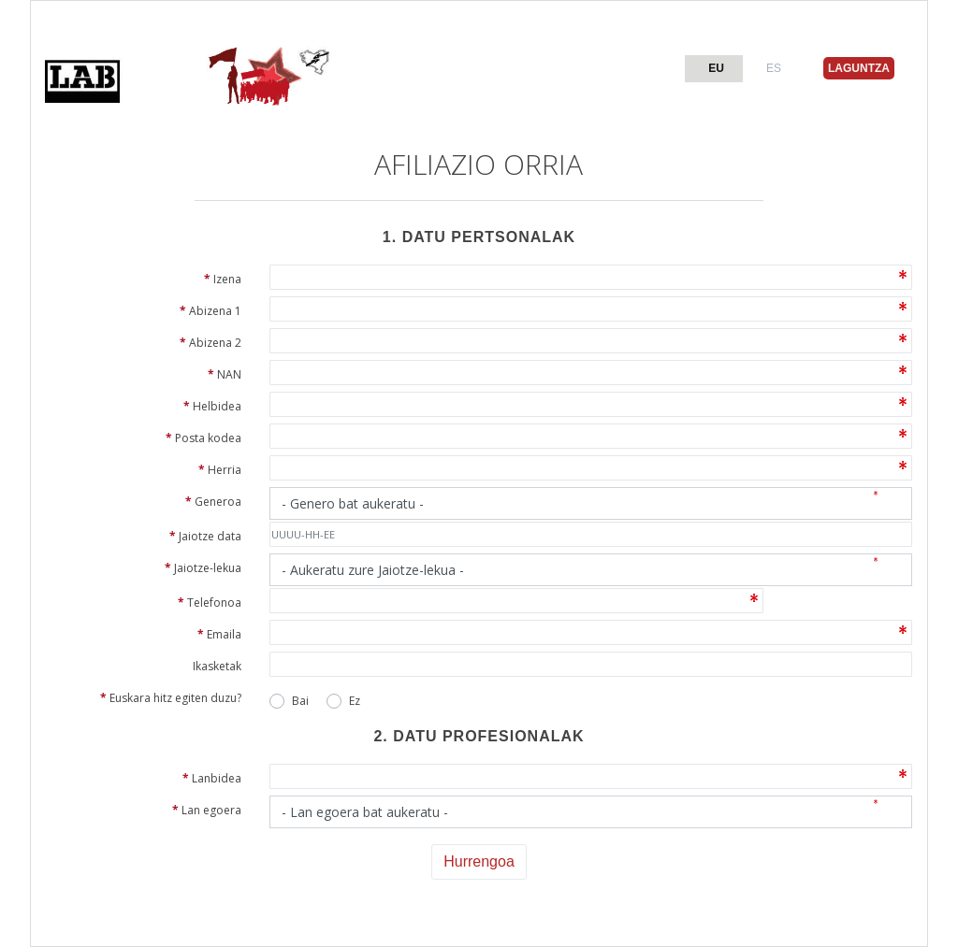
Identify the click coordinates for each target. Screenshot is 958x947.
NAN (224, 374)
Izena (222, 279)
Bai (300, 701)
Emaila (219, 634)
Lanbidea (211, 778)
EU (716, 68)
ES (773, 68)
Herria (219, 470)
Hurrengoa (479, 861)
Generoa (213, 501)
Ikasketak (217, 666)
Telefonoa (209, 602)
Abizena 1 (210, 311)
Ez (354, 701)
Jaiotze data (205, 536)
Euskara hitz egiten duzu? (170, 698)
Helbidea (212, 406)
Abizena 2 (210, 343)
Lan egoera (206, 810)
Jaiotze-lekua (203, 568)
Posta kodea (203, 438)
